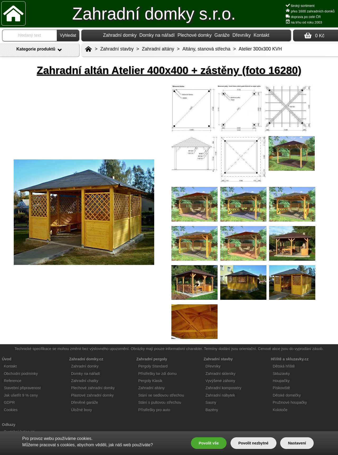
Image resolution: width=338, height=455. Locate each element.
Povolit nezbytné (253, 443)
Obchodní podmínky (21, 373)
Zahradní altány (158, 49)
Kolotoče (280, 410)
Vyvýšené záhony (220, 381)
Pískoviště (281, 388)
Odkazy (8, 424)
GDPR (9, 402)
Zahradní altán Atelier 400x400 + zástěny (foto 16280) (169, 70)
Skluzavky (281, 373)
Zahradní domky (120, 35)
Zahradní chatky (84, 381)
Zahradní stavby (117, 49)
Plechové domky (194, 35)
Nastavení (297, 443)
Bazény (211, 410)
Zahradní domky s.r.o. (154, 13)
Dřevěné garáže (84, 402)
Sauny (210, 402)
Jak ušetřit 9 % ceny (21, 395)
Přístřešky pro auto (154, 410)
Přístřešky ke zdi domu (157, 373)
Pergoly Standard (153, 366)
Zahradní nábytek (220, 395)
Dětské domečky (287, 395)
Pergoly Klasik (150, 381)
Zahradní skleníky (220, 373)
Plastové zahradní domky (92, 395)
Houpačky (281, 381)
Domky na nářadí (157, 35)
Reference (12, 381)
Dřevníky (241, 35)
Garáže (222, 35)
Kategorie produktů (39, 50)
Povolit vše (209, 443)
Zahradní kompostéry (223, 388)
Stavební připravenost (22, 388)
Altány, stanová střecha (206, 49)
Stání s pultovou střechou (159, 402)
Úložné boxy (81, 410)
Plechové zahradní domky (93, 388)
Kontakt (261, 35)
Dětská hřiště (284, 366)
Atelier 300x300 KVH (260, 49)
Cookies (10, 410)
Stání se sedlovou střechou (161, 395)
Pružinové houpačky (290, 402)
